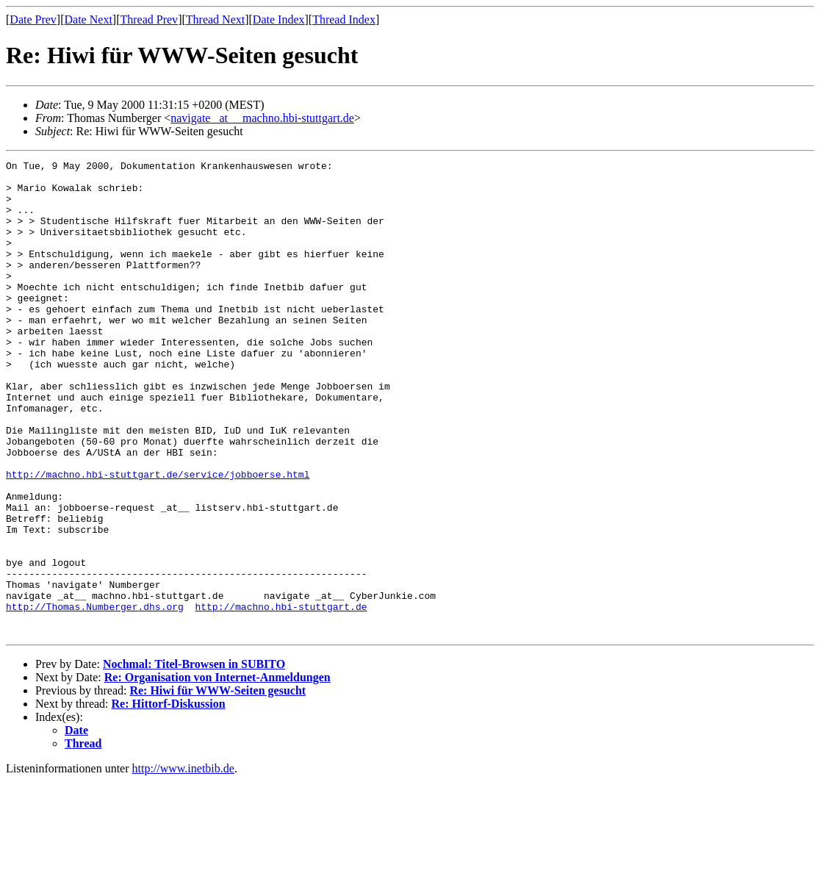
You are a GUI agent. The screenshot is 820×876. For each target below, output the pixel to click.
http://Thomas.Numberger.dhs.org (95, 696)
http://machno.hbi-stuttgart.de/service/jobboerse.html (157, 538)
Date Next (88, 19)
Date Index (279, 19)
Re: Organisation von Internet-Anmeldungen (217, 772)
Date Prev (33, 19)
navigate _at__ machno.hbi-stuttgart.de (262, 118)
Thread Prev (149, 19)
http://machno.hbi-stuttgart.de (281, 696)
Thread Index (343, 19)
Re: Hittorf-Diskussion (169, 798)
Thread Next (215, 19)
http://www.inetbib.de (183, 863)
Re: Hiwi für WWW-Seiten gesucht (217, 785)
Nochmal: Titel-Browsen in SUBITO (194, 759)
